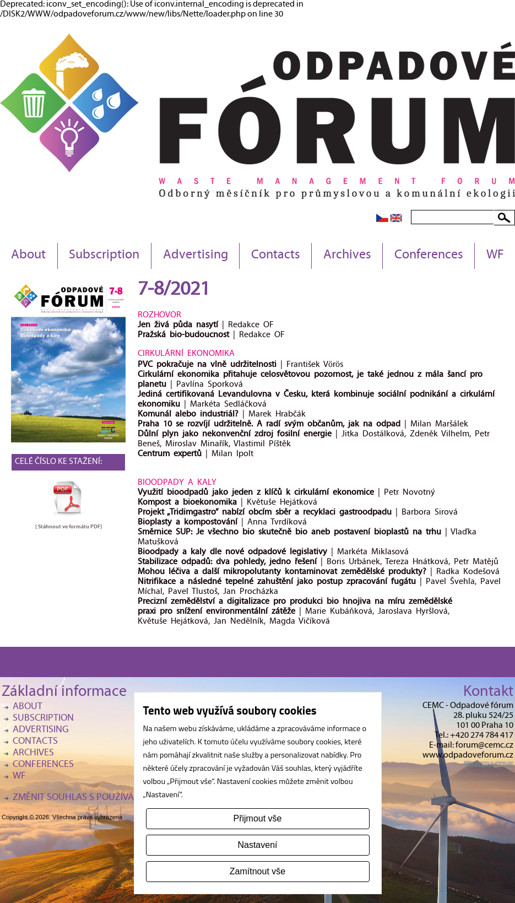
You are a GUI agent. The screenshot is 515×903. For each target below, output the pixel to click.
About (28, 256)
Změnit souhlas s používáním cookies (101, 798)
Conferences (428, 256)
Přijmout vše (257, 818)
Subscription (104, 256)
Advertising (195, 256)
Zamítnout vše (257, 871)
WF (495, 256)
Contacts (275, 256)
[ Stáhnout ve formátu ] (68, 526)
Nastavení (257, 845)
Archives (347, 256)
